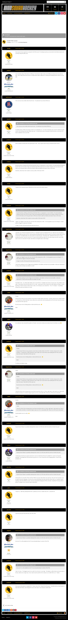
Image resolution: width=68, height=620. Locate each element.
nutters (8, 319)
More (62, 9)
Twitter (56, 13)
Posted (19, 48)
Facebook (59, 13)
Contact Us (8, 617)
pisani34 (9, 119)
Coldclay (9, 161)
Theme (3, 617)
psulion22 (9, 139)
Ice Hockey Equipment (22, 42)
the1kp (9, 42)
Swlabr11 (9, 70)
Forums (54, 9)
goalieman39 (9, 97)
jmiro (9, 487)
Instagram (62, 13)
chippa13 (9, 530)
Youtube (64, 13)
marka (8, 292)
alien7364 (9, 467)
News (48, 9)
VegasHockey (9, 229)
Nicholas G (31, 275)
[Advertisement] (17, 24)
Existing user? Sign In (7, 1)
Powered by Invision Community (60, 618)
